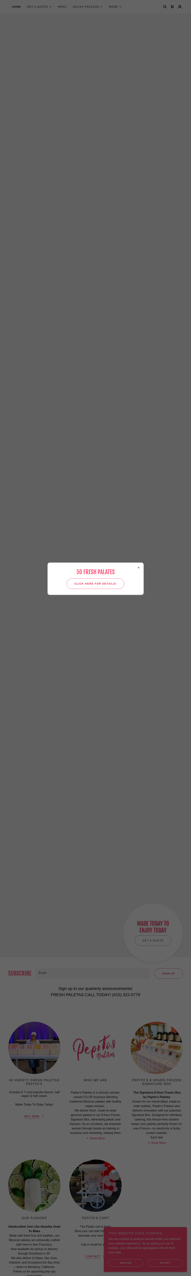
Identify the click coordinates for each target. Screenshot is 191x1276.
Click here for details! (95, 583)
